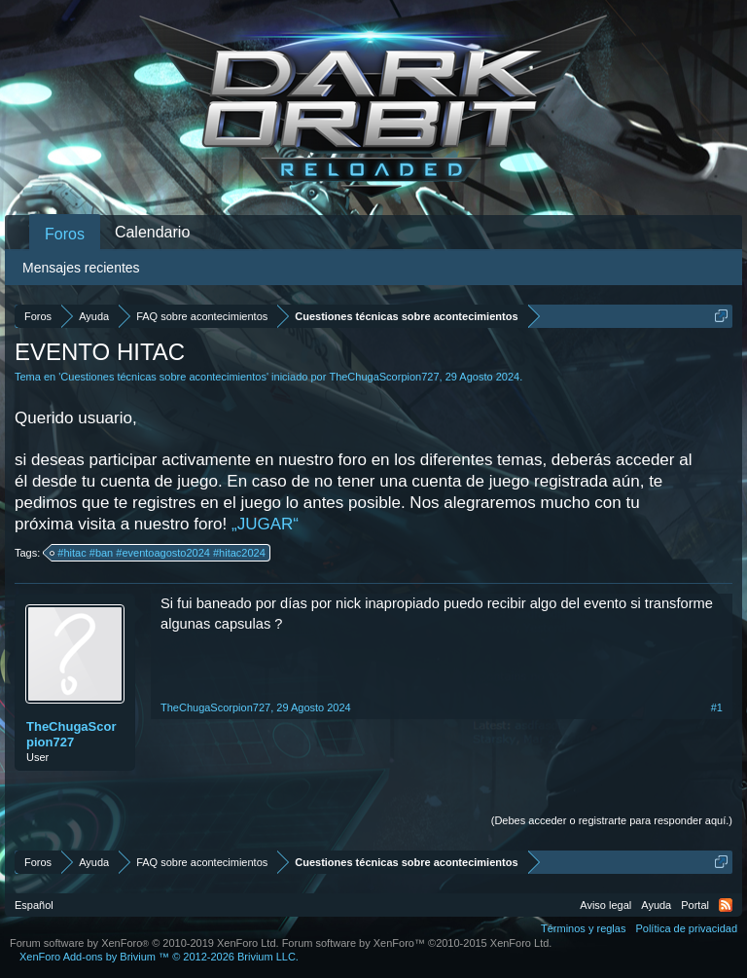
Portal (695, 905)
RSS (725, 905)
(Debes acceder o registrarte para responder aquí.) (611, 820)
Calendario (152, 232)
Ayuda (656, 905)
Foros (65, 234)
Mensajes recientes (81, 267)
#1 (717, 707)
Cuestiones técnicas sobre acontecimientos (163, 376)
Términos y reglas (583, 928)
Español (34, 905)
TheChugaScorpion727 (384, 376)
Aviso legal (605, 905)
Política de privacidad (686, 928)
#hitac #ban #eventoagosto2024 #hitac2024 (158, 552)
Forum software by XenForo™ (417, 943)
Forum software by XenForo (144, 943)
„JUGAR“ (265, 524)
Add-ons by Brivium (159, 956)
